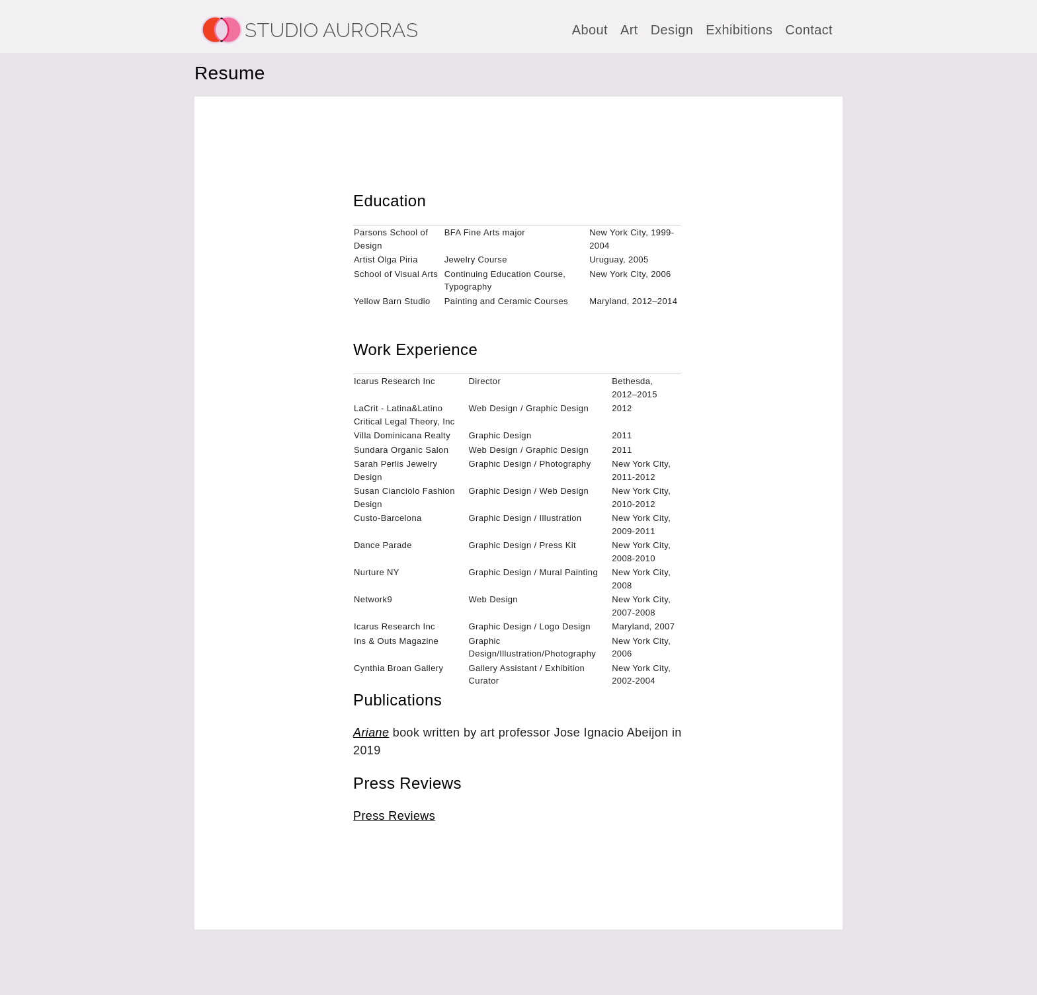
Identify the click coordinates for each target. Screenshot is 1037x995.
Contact (809, 29)
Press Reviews (394, 815)
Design (672, 29)
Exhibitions (739, 29)
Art (629, 29)
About (590, 29)
